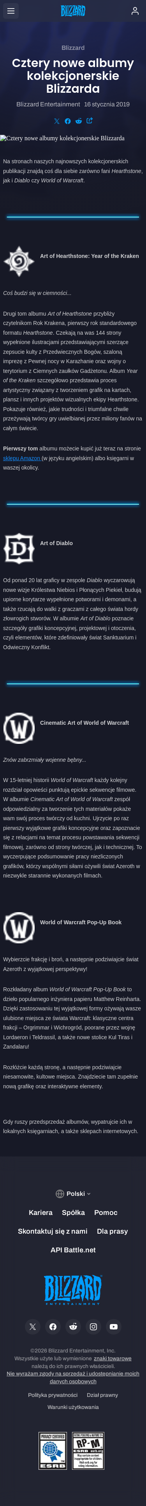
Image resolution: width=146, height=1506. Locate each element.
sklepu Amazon (22, 458)
